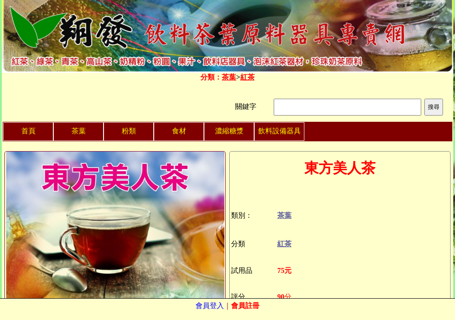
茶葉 (229, 77)
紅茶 (247, 77)
